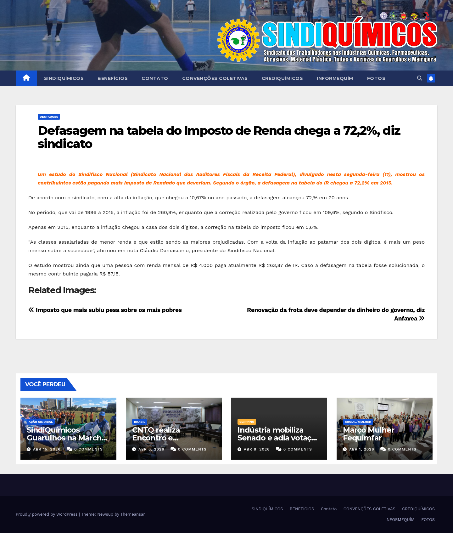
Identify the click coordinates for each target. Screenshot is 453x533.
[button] (419, 78)
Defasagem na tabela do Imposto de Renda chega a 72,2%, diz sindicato (219, 137)
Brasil (139, 421)
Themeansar (132, 514)
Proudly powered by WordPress (47, 514)
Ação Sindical (41, 421)
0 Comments (88, 449)
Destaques (49, 116)
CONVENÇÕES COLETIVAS (215, 78)
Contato (155, 78)
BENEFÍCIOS (113, 78)
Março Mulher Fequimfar (368, 433)
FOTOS (376, 78)
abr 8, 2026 (151, 449)
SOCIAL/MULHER (358, 421)
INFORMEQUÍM (335, 78)
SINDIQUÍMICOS (64, 78)
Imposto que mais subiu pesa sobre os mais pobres (105, 310)
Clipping (246, 421)
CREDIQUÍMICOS (282, 78)
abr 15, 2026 (47, 449)
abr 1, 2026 (361, 449)
